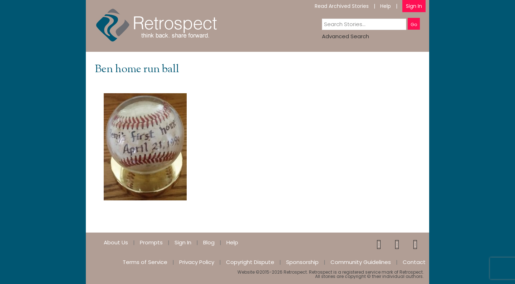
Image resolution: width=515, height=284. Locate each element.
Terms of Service (145, 262)
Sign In (414, 6)
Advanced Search (345, 36)
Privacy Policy (196, 262)
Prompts (151, 242)
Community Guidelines (360, 262)
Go (414, 24)
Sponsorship (302, 262)
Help (385, 6)
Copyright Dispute (250, 262)
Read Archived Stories (342, 6)
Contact (414, 262)
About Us (116, 242)
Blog (209, 242)
